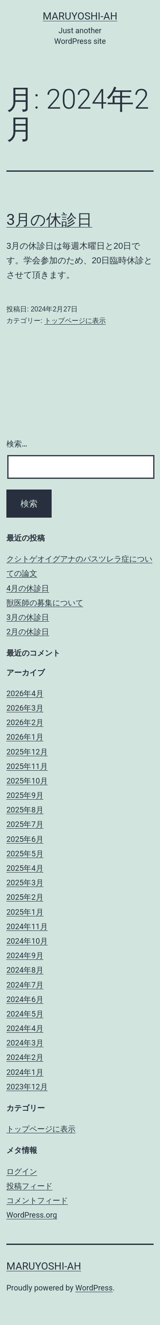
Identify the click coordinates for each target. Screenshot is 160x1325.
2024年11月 (27, 926)
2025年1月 (25, 911)
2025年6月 (25, 839)
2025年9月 (25, 795)
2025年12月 (27, 751)
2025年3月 (25, 882)
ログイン (21, 1171)
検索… (16, 443)
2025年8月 (25, 809)
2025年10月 (27, 780)
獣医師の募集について (44, 602)
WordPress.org (31, 1214)
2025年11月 (27, 766)
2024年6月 (25, 999)
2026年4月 (25, 693)
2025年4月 (25, 868)
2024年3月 (25, 1042)
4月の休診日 (27, 588)
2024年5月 (25, 1013)
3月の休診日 (49, 220)
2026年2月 (25, 722)
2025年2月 (25, 897)
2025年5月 (25, 853)
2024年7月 (25, 984)
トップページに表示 (75, 320)
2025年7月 (25, 824)
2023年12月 (27, 1086)
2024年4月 (25, 1028)
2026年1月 (25, 736)
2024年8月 (25, 969)
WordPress (94, 1287)
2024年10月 (27, 940)
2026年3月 (25, 707)
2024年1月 (25, 1072)
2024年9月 (25, 955)
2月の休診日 (27, 631)
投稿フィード (29, 1185)
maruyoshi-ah (80, 16)
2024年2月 (25, 1057)
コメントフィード (37, 1200)
